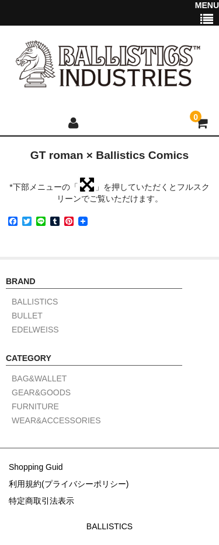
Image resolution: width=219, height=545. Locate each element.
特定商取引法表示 (41, 500)
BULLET (27, 316)
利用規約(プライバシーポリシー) (68, 484)
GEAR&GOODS (41, 392)
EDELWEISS (35, 329)
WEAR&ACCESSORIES (56, 420)
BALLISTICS (35, 302)
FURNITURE (35, 406)
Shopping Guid (36, 467)
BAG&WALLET (39, 378)
